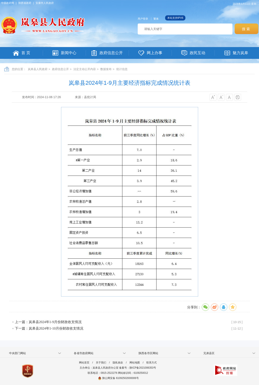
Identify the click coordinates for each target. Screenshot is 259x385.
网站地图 (135, 362)
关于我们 (101, 362)
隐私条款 (118, 362)
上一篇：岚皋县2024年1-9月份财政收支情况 (48, 322)
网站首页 (84, 362)
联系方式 (151, 362)
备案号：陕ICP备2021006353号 (137, 367)
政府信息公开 (60, 69)
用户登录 (143, 18)
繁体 (156, 18)
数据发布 (106, 69)
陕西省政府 (24, 3)
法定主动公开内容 (84, 69)
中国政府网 (7, 3)
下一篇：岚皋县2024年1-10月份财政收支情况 (49, 328)
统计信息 (122, 69)
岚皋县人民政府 (37, 69)
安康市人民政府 (45, 3)
